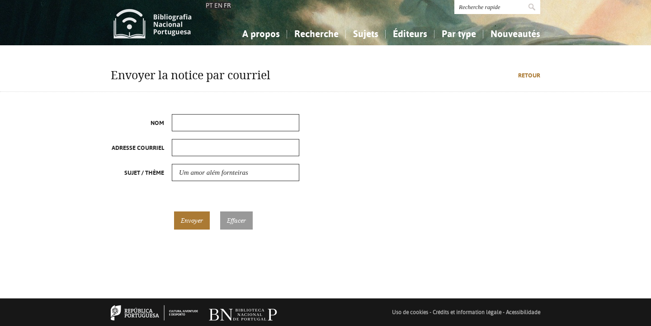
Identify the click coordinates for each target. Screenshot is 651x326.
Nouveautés (515, 33)
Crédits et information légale (468, 312)
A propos (261, 33)
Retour (529, 75)
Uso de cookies (410, 312)
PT (209, 5)
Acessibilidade (523, 312)
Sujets (365, 33)
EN (218, 5)
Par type (459, 33)
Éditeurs (410, 33)
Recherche (316, 33)
